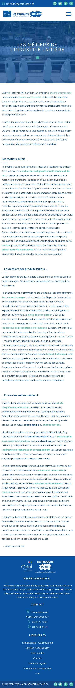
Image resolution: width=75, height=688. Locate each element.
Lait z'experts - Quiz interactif (37, 642)
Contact (37, 658)
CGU (37, 673)
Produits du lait (17, 684)
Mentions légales (38, 663)
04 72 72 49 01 (39, 621)
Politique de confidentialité (38, 668)
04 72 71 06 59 (39, 627)
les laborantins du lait (30, 97)
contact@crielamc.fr (18, 4)
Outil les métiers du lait (37, 647)
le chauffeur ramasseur (59, 92)
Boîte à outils (37, 653)
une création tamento (37, 684)
